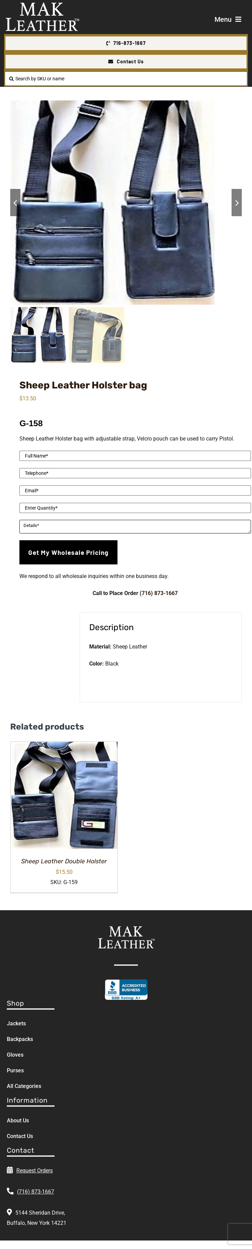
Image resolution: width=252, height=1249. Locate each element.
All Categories (24, 1086)
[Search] (11, 78)
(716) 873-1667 (159, 593)
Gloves (15, 1055)
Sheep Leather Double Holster (64, 861)
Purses (15, 1070)
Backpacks (20, 1039)
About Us (18, 1120)
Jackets (16, 1023)
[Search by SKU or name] (126, 78)
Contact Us (20, 1136)
